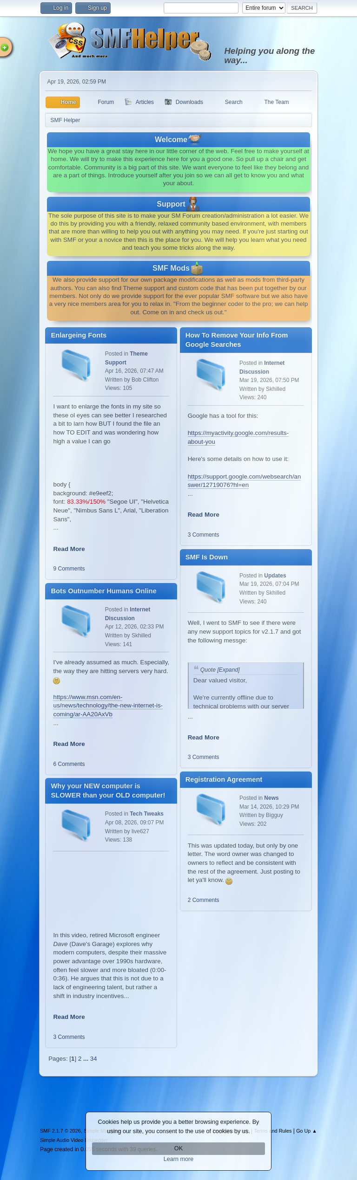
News (271, 798)
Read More (69, 548)
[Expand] (228, 670)
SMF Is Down (206, 557)
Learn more (179, 1159)
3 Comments (69, 1037)
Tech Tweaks (147, 813)
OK (178, 1148)
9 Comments (69, 568)
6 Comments (69, 764)
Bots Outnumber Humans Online (103, 591)
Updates (275, 575)
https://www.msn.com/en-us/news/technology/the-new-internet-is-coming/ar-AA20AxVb (108, 706)
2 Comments (203, 900)
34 (93, 1058)
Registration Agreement (224, 779)
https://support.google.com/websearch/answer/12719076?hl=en (244, 481)
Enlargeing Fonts (78, 335)
